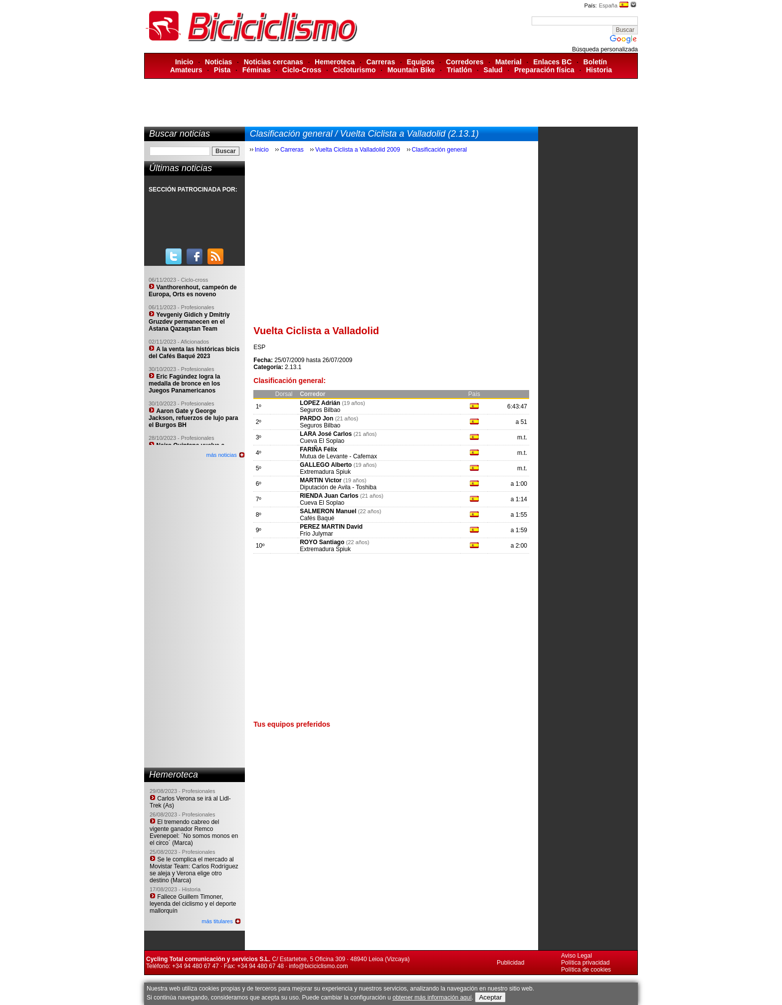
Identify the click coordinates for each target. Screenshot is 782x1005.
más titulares (216, 921)
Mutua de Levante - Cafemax (338, 456)
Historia (599, 70)
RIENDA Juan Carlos (329, 495)
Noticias (218, 62)
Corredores (464, 62)
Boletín (595, 62)
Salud (493, 70)
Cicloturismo (354, 70)
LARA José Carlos (326, 433)
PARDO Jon (316, 418)
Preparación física (544, 70)
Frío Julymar (316, 533)
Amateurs (186, 70)
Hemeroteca (335, 62)
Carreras (381, 62)
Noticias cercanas (273, 62)
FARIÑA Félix (318, 449)
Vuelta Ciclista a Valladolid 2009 (357, 149)
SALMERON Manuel (328, 511)
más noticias (221, 455)
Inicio (184, 62)
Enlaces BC (552, 62)
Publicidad (510, 962)
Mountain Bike (411, 70)
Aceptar (490, 997)
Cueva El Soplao (322, 440)
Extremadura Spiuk (325, 471)
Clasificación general (439, 149)
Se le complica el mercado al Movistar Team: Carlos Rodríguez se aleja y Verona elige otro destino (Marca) (194, 870)
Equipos (420, 62)
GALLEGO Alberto (326, 464)
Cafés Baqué (317, 518)
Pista (222, 70)
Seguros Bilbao (320, 409)
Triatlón (459, 70)
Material (508, 62)
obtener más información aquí (432, 997)
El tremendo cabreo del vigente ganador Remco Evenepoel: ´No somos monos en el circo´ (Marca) (194, 832)
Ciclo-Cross (302, 70)
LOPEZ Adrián (320, 403)
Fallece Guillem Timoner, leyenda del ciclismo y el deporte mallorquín (193, 903)
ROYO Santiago (322, 542)
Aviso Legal (576, 955)
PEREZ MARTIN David (331, 526)
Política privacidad (585, 962)
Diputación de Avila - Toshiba (338, 487)
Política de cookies (586, 969)
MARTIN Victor (321, 480)
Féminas (256, 70)
